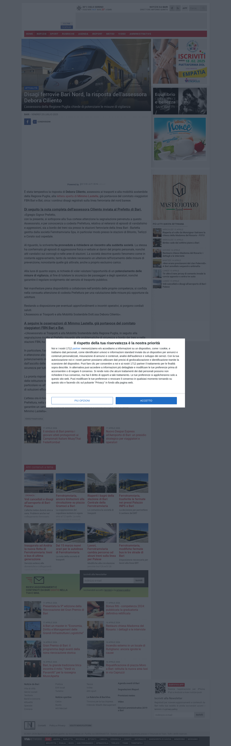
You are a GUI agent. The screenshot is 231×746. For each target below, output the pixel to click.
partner (76, 348)
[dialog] (115, 373)
